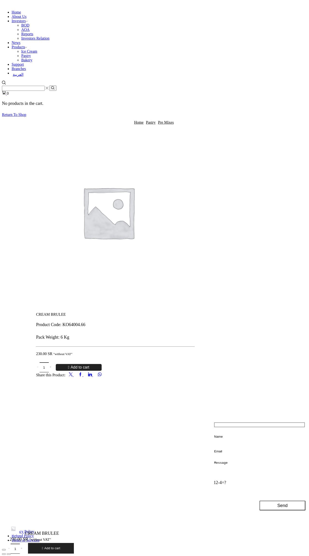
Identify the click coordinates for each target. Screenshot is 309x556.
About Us (19, 16)
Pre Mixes (166, 122)
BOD (25, 25)
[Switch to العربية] (159, 74)
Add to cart (79, 367)
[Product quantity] (44, 367)
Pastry (26, 56)
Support (18, 64)
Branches (19, 69)
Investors (20, 21)
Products (19, 47)
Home (16, 12)
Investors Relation (35, 38)
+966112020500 (49, 436)
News (16, 43)
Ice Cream (29, 51)
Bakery (26, 60)
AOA (25, 30)
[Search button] (52, 88)
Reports (27, 34)
